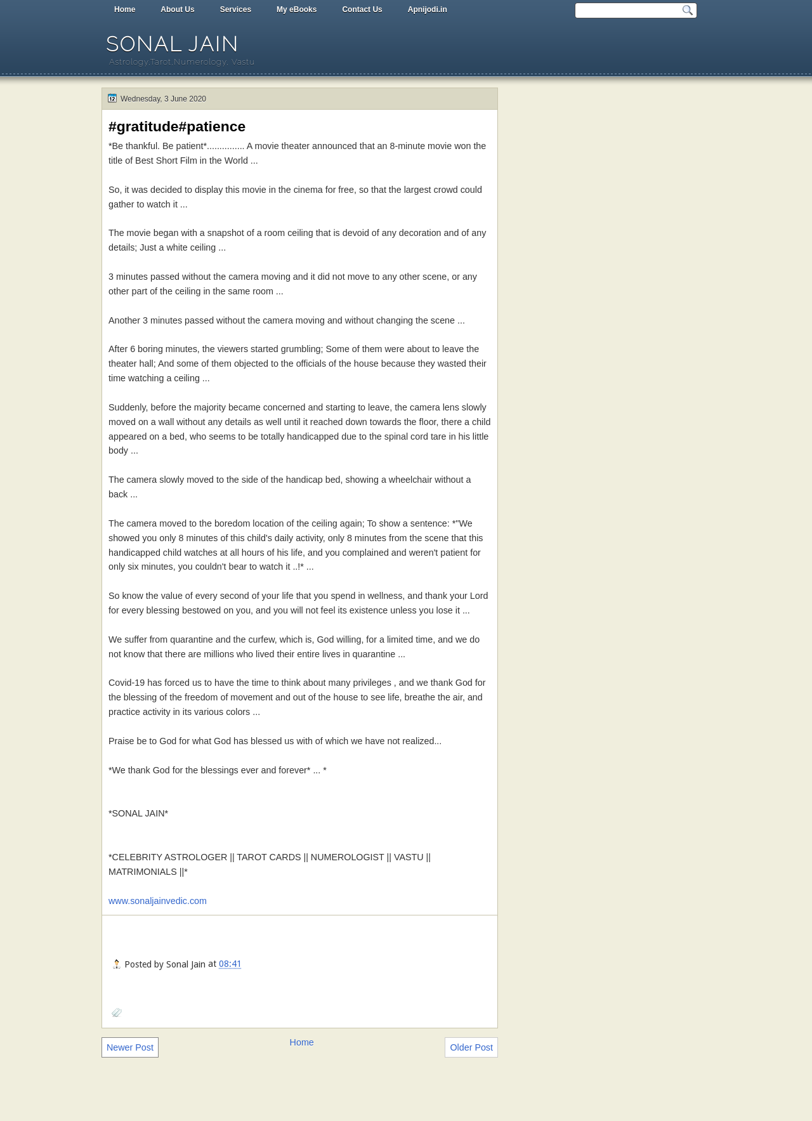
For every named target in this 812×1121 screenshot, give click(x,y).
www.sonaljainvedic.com (157, 901)
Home (124, 9)
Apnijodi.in (427, 9)
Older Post (471, 1047)
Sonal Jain (172, 44)
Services (235, 9)
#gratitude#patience (177, 126)
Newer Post (130, 1047)
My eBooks (297, 9)
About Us (177, 9)
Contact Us (362, 9)
